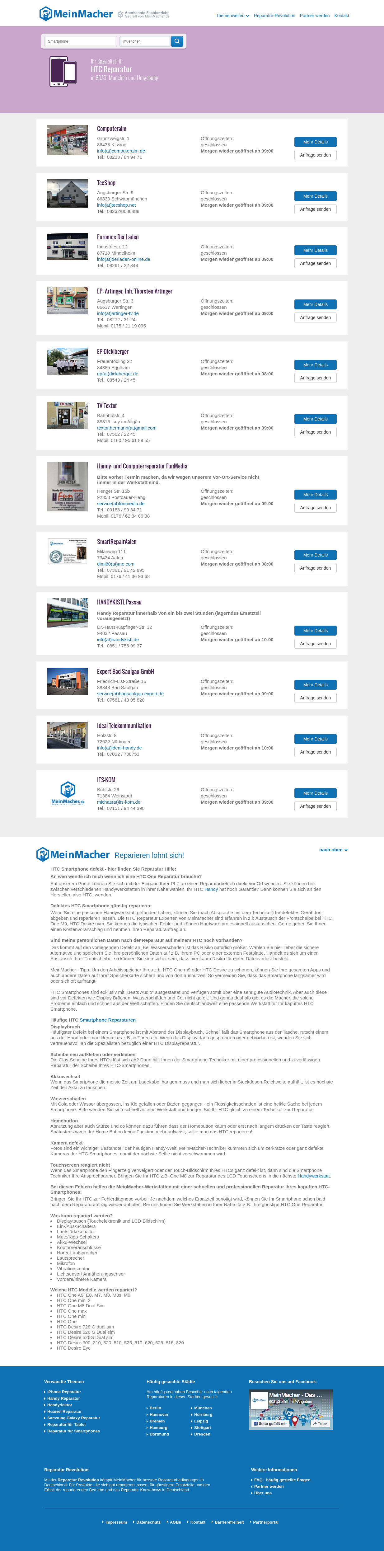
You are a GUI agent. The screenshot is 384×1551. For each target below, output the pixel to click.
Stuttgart (202, 1427)
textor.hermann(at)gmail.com (127, 427)
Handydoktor (59, 1405)
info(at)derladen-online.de (123, 259)
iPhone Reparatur (64, 1391)
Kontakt (342, 15)
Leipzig (201, 1421)
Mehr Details (315, 141)
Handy (211, 889)
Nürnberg (203, 1414)
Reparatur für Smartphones (73, 1431)
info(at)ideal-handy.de (119, 747)
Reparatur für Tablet (66, 1424)
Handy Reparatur (63, 1398)
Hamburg (158, 1427)
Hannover (159, 1414)
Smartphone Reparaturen (108, 1019)
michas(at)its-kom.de (118, 802)
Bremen (157, 1421)
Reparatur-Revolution (274, 15)
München (203, 1408)
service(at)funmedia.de (121, 503)
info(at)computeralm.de (121, 150)
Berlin (155, 1408)
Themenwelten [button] (230, 15)
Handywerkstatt (314, 1175)
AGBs (175, 1522)
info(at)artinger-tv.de (118, 313)
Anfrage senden (315, 155)
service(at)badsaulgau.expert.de (130, 693)
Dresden (202, 1434)
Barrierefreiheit (229, 1522)
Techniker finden (177, 41)
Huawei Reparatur (64, 1411)
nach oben (331, 849)
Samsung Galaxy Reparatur (73, 1418)
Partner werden (315, 15)
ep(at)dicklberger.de (117, 373)
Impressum (116, 1522)
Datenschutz (148, 1522)
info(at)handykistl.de (118, 639)
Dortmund (159, 1434)
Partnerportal (266, 1522)
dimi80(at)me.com (115, 563)
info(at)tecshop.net (116, 205)
